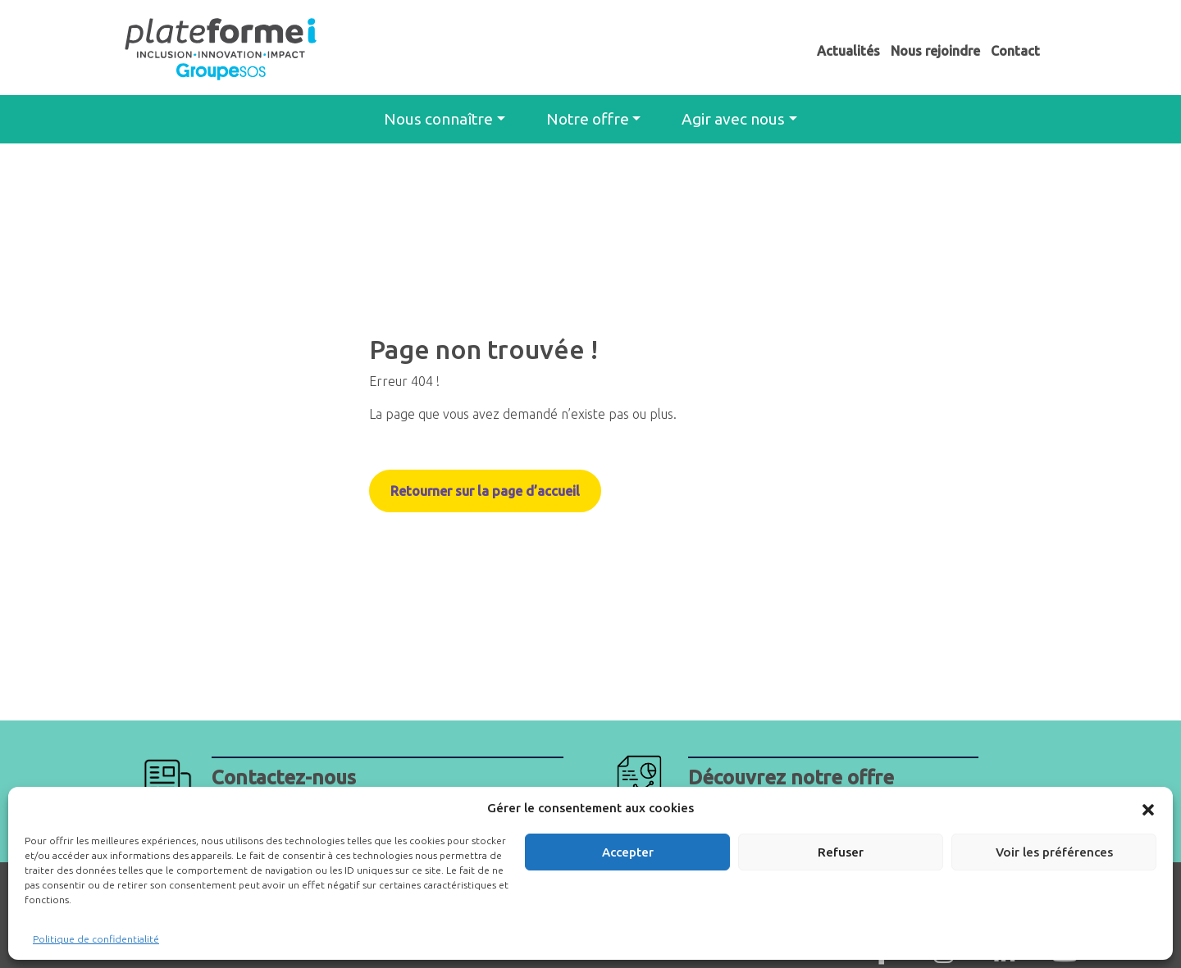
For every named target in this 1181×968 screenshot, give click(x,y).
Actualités (848, 50)
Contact (1015, 50)
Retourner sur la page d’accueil (485, 491)
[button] (1148, 808)
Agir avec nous (733, 119)
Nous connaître (438, 119)
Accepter (628, 852)
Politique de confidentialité (96, 939)
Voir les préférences (1054, 852)
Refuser (841, 852)
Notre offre (587, 119)
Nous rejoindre (935, 50)
